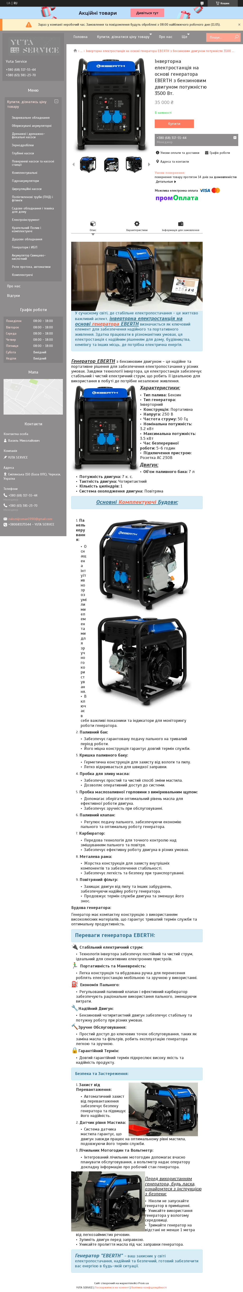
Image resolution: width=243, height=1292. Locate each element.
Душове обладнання (27, 239)
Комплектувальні (24, 173)
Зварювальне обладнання (31, 118)
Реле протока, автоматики (31, 267)
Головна (81, 36)
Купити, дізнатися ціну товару (123, 36)
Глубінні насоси (23, 153)
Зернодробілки (23, 145)
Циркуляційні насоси (27, 189)
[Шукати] (236, 37)
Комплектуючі (137, 502)
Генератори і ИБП (24, 247)
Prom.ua (143, 1283)
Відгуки (13, 295)
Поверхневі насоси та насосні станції (33, 163)
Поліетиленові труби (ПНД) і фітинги (32, 198)
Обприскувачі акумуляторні (31, 126)
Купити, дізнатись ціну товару (27, 104)
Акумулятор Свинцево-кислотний (29, 257)
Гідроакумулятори (25, 181)
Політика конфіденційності (149, 1287)
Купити (174, 123)
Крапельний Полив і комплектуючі (26, 229)
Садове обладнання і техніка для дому (33, 210)
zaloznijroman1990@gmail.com (30, 519)
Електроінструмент (25, 220)
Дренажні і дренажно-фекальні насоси (28, 135)
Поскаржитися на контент (112, 1287)
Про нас (165, 36)
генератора (105, 324)
